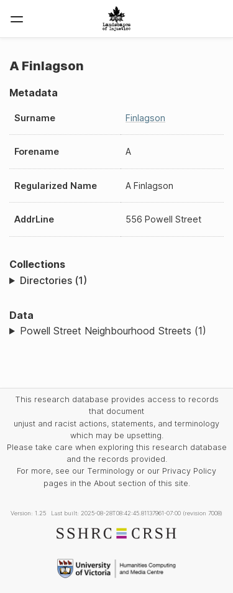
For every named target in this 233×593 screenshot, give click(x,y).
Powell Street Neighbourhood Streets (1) (113, 330)
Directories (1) (53, 280)
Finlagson (145, 118)
